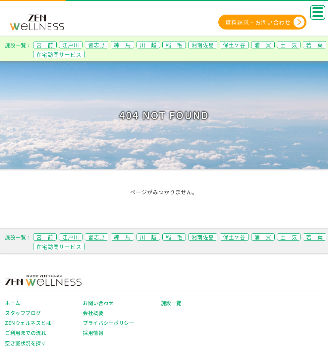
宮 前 (44, 44)
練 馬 (122, 44)
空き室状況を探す (25, 343)
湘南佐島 (202, 44)
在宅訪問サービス (59, 54)
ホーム (13, 303)
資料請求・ (265, 22)
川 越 (148, 44)
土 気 (288, 44)
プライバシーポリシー (108, 322)
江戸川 (70, 44)
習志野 (96, 44)
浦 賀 (262, 44)
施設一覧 (171, 303)
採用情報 (93, 332)
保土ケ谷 (234, 44)
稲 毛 (174, 44)
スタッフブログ (23, 313)
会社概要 (93, 313)
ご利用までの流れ (25, 332)
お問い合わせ (98, 303)
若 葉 (314, 44)
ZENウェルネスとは (28, 322)
